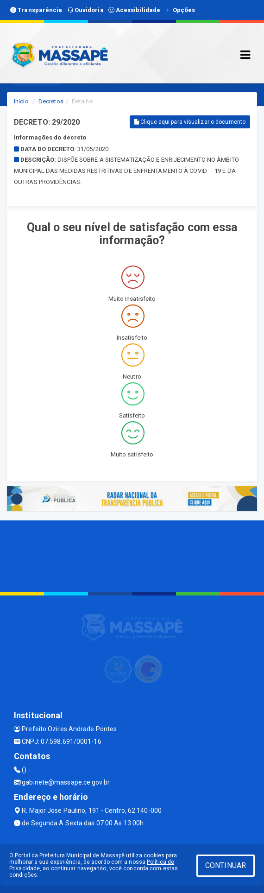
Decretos (50, 101)
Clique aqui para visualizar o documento (189, 122)
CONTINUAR (225, 865)
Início (21, 101)
